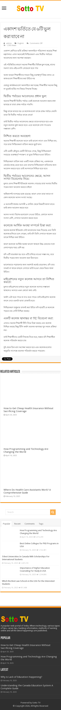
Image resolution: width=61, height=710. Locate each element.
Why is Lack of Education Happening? (21, 676)
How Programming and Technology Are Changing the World (26, 450)
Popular (6, 524)
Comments (30, 524)
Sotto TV (36, 702)
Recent (17, 524)
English (21, 43)
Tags (41, 524)
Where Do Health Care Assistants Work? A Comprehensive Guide (27, 491)
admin (9, 43)
